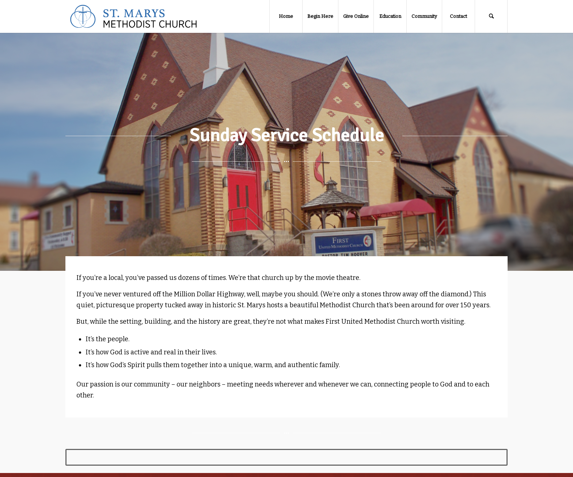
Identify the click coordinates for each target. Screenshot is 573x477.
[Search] (491, 16)
